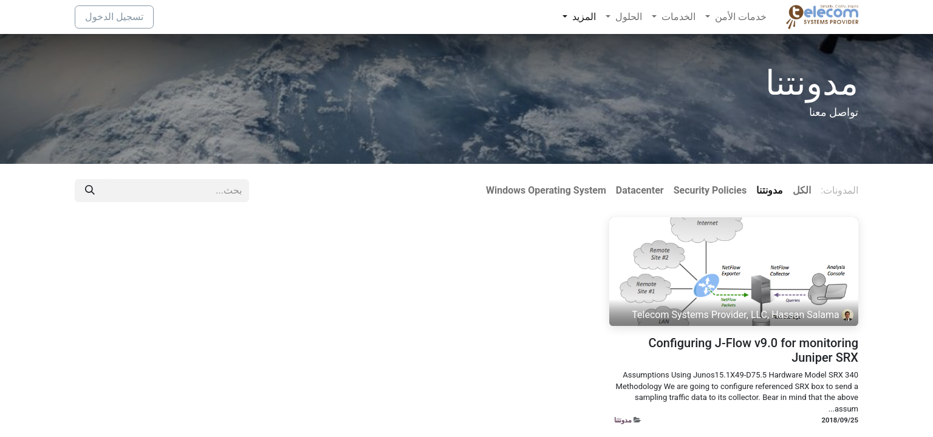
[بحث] (90, 190)
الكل (802, 190)
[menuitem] (735, 17)
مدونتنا (623, 420)
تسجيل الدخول (114, 16)
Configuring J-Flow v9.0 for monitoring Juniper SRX (753, 350)
